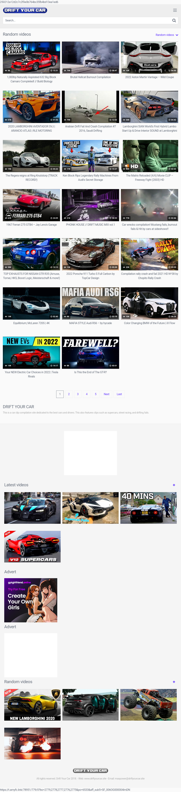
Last (119, 394)
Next (106, 394)
